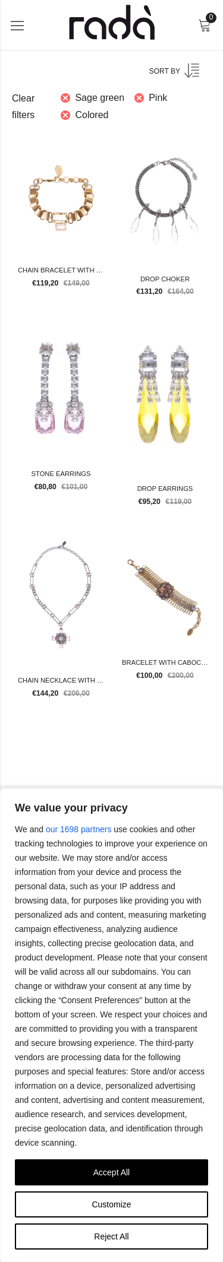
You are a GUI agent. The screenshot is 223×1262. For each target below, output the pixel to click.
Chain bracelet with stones (70, 270)
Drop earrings (165, 488)
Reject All (111, 1236)
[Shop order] (181, 74)
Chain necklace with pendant (73, 680)
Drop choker (165, 279)
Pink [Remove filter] (158, 98)
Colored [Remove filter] (91, 115)
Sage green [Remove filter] (99, 98)
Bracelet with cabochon (169, 662)
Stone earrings (61, 473)
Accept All (111, 1172)
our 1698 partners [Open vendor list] (79, 829)
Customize (111, 1204)
